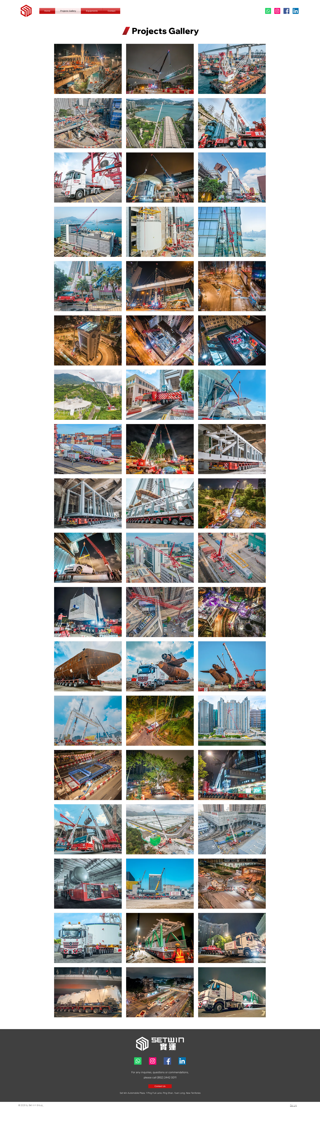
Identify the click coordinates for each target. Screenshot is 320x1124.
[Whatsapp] (268, 11)
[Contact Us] (160, 1086)
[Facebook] (286, 11)
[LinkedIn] (296, 11)
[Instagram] (277, 11)
